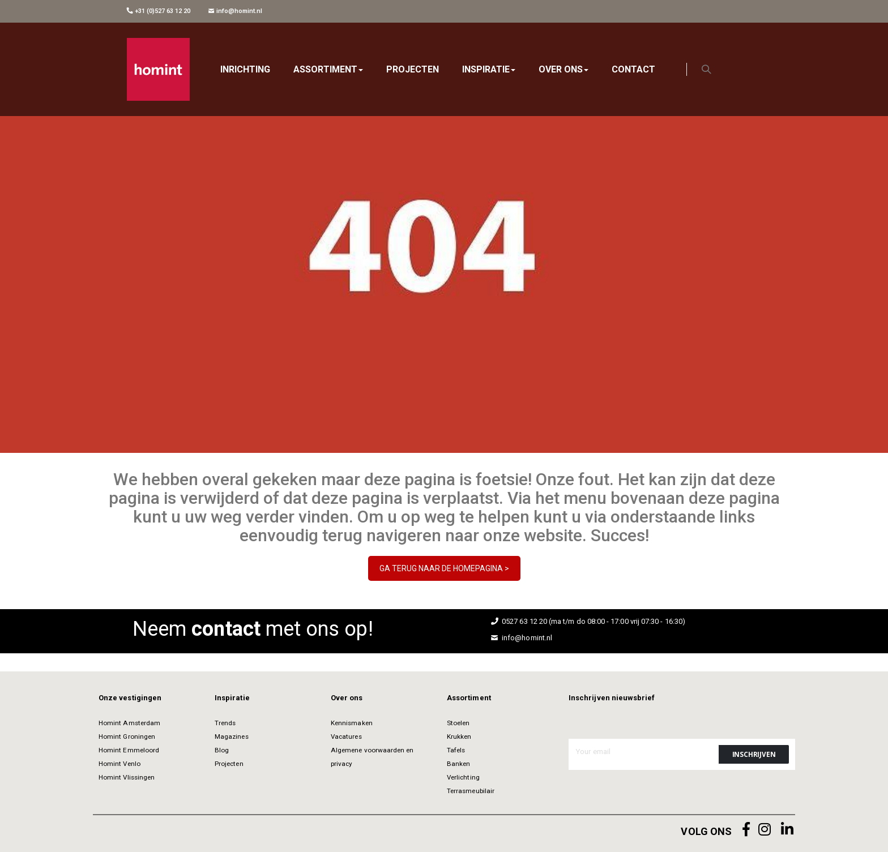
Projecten (229, 764)
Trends (225, 723)
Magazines (232, 736)
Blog (222, 750)
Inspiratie (232, 697)
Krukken (459, 736)
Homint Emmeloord (129, 750)
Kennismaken (352, 723)
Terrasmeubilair (470, 791)
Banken (458, 764)
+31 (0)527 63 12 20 (158, 11)
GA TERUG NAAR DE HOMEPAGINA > (444, 568)
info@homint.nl (235, 11)
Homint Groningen (127, 736)
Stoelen (458, 723)
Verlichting (463, 777)
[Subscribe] (753, 754)
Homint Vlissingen (127, 777)
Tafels (456, 750)
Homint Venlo (119, 764)
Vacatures (346, 736)
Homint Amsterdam (129, 723)
